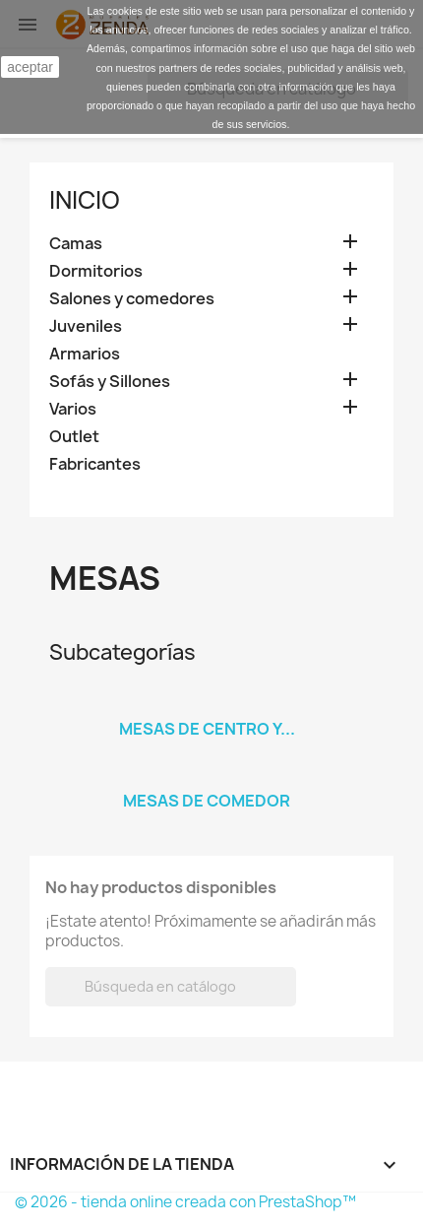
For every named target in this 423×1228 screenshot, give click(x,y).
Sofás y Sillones (109, 381)
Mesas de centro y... (207, 729)
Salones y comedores (131, 299)
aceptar (30, 67)
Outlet (74, 436)
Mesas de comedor (206, 800)
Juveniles (85, 326)
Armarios (84, 354)
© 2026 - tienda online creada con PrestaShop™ (185, 1202)
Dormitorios (96, 271)
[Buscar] (170, 986)
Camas (75, 243)
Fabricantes (95, 464)
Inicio (84, 200)
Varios (72, 409)
